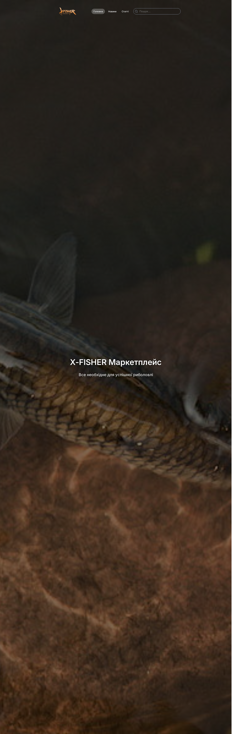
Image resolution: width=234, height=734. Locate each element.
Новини (112, 11)
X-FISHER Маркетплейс (116, 362)
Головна (98, 11)
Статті (125, 11)
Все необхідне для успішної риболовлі (116, 374)
